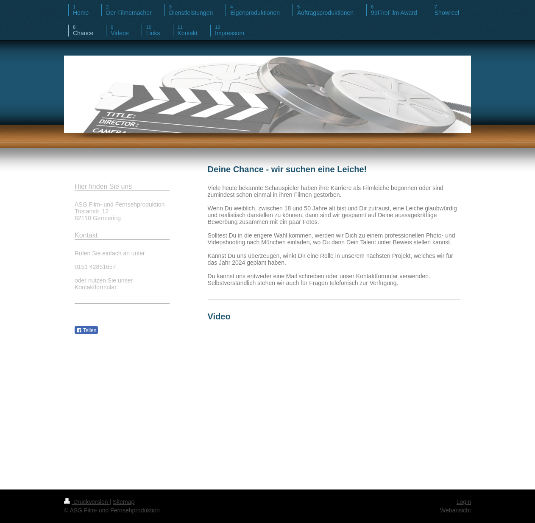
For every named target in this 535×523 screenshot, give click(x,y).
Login (464, 501)
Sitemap (123, 501)
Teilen (86, 330)
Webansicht (455, 510)
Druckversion (86, 501)
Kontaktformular (95, 287)
